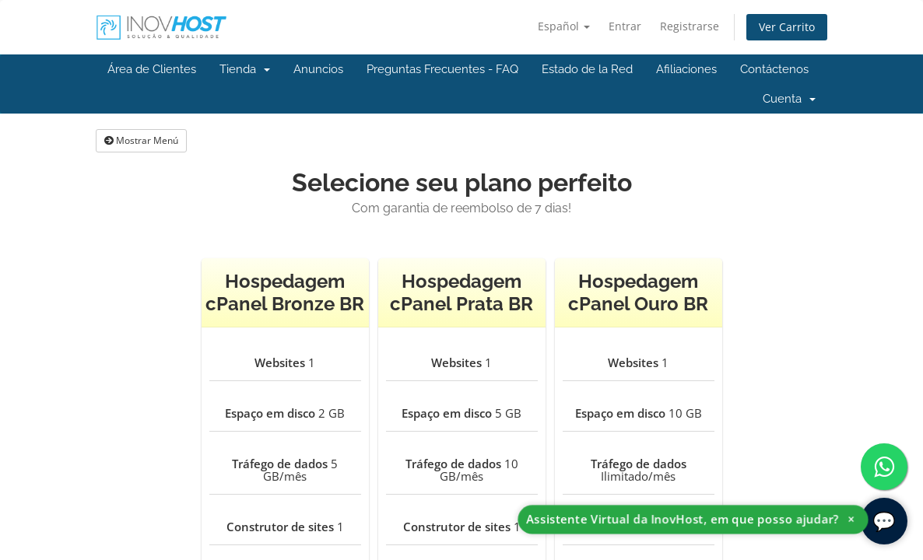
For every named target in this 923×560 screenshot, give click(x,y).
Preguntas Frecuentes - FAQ (442, 69)
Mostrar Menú (141, 140)
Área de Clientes (151, 69)
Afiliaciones (686, 69)
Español (564, 26)
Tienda (244, 69)
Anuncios (318, 69)
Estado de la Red (587, 69)
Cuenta (789, 99)
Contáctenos (774, 69)
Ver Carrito (787, 26)
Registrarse (689, 26)
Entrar (625, 26)
